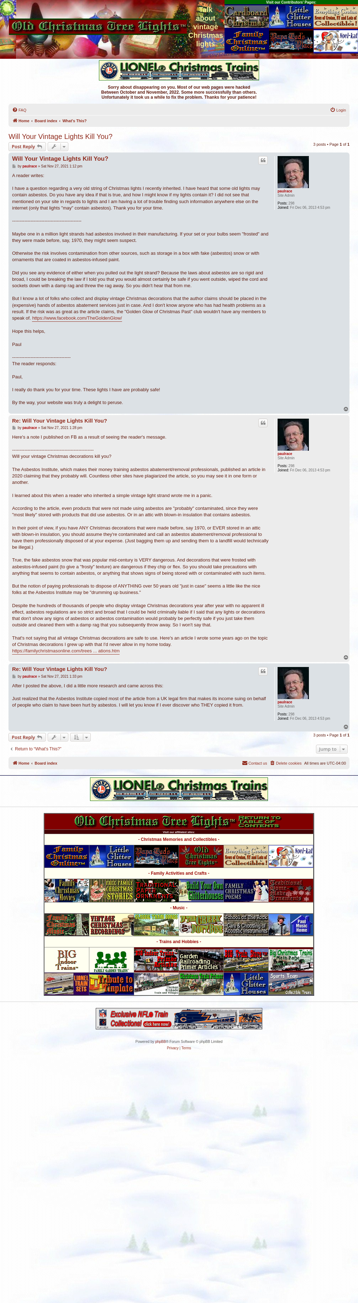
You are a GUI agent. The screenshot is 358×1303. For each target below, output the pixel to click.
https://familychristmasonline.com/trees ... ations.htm (66, 650)
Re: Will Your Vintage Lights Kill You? (59, 421)
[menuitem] (19, 110)
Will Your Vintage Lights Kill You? (60, 136)
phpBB (160, 1042)
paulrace (285, 191)
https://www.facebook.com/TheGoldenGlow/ (77, 318)
